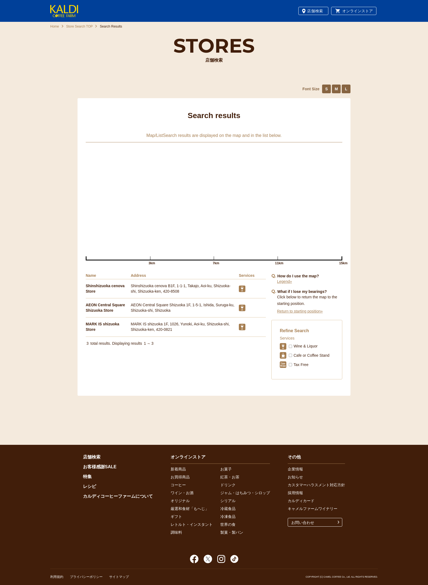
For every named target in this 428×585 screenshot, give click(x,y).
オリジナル (180, 501)
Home (54, 26)
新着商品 (178, 469)
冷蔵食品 (228, 508)
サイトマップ (119, 577)
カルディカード (301, 501)
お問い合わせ (302, 522)
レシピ (89, 486)
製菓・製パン (231, 532)
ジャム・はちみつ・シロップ (245, 493)
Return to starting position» (300, 311)
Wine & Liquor (305, 346)
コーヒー (178, 485)
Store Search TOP (79, 26)
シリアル (228, 501)
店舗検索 (315, 11)
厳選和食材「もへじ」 (190, 508)
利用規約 (56, 577)
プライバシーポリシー (86, 577)
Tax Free (300, 364)
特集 (87, 476)
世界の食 (228, 524)
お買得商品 (180, 477)
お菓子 (226, 469)
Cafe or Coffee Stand (311, 355)
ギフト (176, 516)
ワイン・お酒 (182, 493)
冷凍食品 (228, 516)
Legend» (284, 281)
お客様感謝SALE (100, 466)
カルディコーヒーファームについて (118, 496)
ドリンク (228, 485)
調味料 (176, 532)
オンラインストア (357, 11)
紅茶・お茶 (229, 477)
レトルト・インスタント (192, 524)
